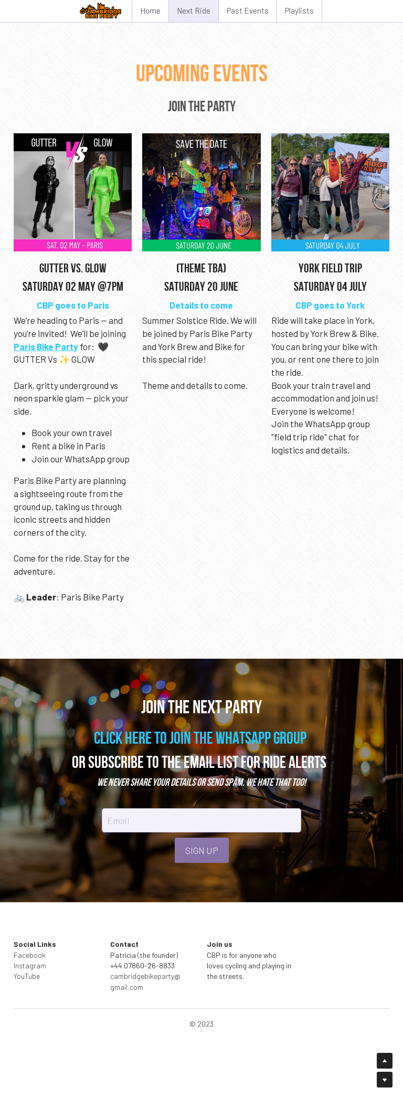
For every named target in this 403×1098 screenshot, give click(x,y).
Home (150, 10)
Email (118, 820)
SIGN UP (201, 850)
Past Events (248, 10)
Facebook (30, 955)
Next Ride (193, 10)
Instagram (30, 965)
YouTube (27, 976)
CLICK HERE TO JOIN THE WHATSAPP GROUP (200, 738)
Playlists (299, 10)
